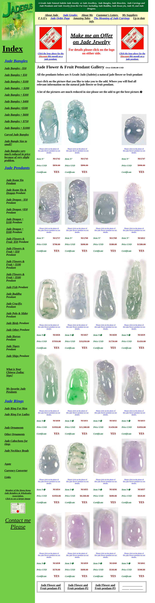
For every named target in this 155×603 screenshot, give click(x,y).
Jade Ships (12, 355)
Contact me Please (18, 523)
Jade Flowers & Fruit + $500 (15, 276)
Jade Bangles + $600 (16, 114)
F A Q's (42, 18)
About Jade (51, 15)
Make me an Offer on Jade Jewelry (91, 38)
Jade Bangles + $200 (16, 88)
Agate (7, 463)
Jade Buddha (13, 293)
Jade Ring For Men (15, 408)
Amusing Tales (81, 18)
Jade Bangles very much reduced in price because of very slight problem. (17, 155)
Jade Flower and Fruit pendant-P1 (50, 587)
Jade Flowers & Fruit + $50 (15, 250)
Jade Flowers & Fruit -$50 (15, 240)
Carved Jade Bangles (16, 134)
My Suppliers (130, 15)
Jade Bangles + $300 (16, 94)
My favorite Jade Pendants (16, 390)
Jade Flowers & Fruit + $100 (15, 263)
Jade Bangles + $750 (16, 121)
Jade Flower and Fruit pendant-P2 (78, 587)
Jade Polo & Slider (17, 313)
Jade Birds (12, 323)
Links (7, 477)
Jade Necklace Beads (16, 450)
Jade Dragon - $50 (17, 199)
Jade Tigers (12, 346)
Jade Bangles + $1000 (17, 127)
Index (12, 48)
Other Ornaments (14, 434)
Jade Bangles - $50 (15, 68)
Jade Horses (13, 336)
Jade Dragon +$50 (17, 209)
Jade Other (13, 329)
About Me (87, 15)
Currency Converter (15, 470)
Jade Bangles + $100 (16, 81)
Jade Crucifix (14, 303)
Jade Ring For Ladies (17, 414)
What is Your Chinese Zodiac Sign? (15, 372)
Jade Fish (11, 287)
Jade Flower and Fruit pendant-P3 (105, 587)
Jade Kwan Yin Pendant (14, 182)
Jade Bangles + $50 (15, 74)
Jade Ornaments (13, 427)
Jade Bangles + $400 (16, 101)
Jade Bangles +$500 (16, 108)
